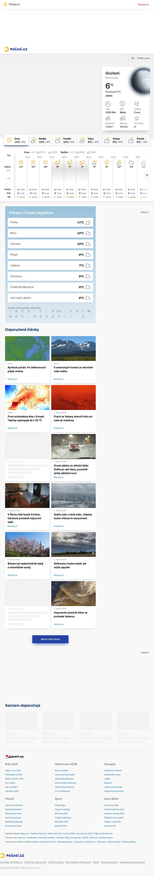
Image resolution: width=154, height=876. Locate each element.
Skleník (85, 838)
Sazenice (22, 838)
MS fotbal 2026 (61, 822)
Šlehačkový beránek (14, 822)
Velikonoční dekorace (64, 779)
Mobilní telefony (32, 842)
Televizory (101, 842)
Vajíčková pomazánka (114, 791)
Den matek (10, 783)
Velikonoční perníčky (113, 787)
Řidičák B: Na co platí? (114, 818)
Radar (96, 862)
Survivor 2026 (69, 833)
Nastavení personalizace (132, 862)
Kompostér (76, 838)
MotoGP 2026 (61, 826)
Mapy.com (24, 833)
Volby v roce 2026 (13, 770)
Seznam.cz (143, 4)
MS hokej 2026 (61, 813)
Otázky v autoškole (112, 822)
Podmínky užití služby (35, 862)
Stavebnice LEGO (48, 842)
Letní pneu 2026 (111, 805)
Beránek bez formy (13, 826)
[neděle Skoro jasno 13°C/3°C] (40, 140)
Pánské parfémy (128, 842)
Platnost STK (110, 826)
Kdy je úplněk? (11, 787)
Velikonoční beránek (14, 805)
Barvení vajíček (61, 770)
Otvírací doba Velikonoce (66, 783)
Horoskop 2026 (11, 791)
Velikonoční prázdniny (64, 787)
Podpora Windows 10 (102, 833)
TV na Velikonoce (62, 791)
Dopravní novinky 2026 (114, 813)
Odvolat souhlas (109, 862)
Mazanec (108, 783)
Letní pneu (78, 842)
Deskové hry (90, 842)
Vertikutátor (32, 838)
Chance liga (60, 805)
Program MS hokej (63, 818)
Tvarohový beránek (13, 809)
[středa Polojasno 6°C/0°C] (113, 140)
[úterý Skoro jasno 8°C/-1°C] (89, 140)
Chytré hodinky (113, 842)
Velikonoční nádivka (113, 770)
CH (59, 311)
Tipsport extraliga (62, 809)
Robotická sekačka (47, 838)
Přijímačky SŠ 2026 (13, 775)
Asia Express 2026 (84, 833)
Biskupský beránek (13, 813)
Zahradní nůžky (63, 838)
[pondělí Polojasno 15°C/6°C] (65, 140)
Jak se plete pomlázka (65, 775)
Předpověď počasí (38, 833)
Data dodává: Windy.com (78, 862)
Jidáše (107, 779)
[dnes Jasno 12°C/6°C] (16, 140)
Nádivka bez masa (112, 775)
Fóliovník (93, 838)
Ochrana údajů (56, 862)
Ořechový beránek (13, 818)
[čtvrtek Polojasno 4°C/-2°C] (138, 140)
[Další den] (146, 174)
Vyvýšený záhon (106, 838)
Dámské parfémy (64, 842)
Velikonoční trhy (54, 833)
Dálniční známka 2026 (114, 809)
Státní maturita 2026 (14, 779)
